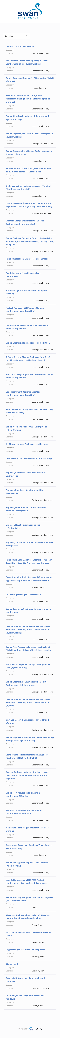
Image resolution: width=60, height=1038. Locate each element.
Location (16, 36)
